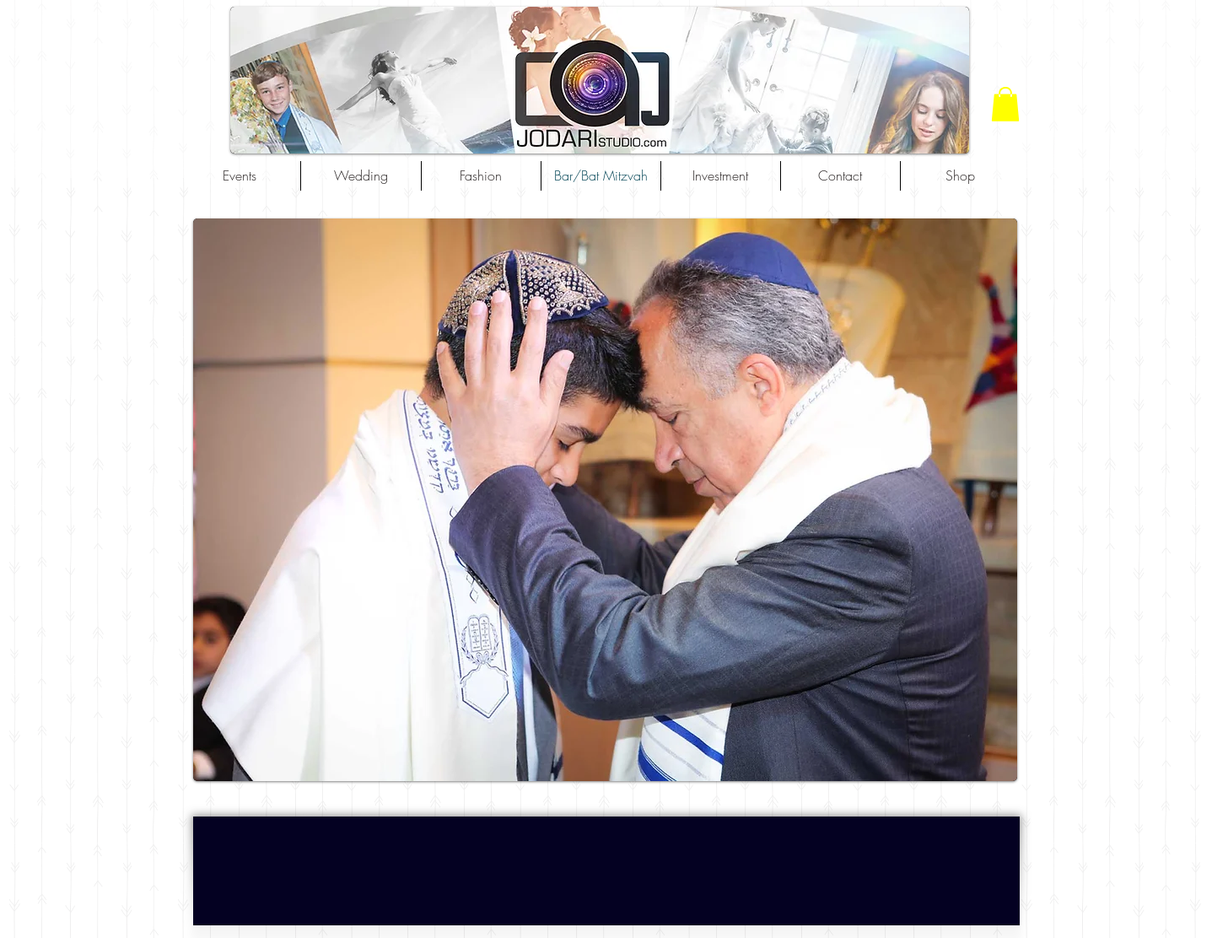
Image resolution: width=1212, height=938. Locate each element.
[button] (1005, 104)
